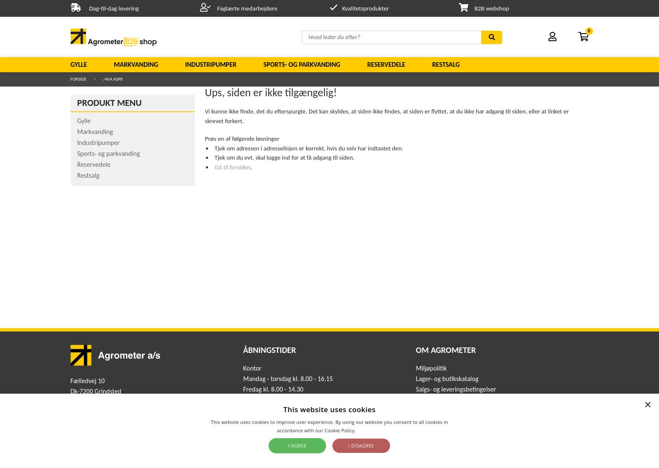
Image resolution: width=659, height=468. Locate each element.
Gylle (79, 64)
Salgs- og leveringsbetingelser (456, 389)
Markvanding (136, 64)
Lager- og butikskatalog (447, 379)
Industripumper (210, 64)
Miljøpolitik (431, 368)
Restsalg (446, 64)
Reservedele (386, 64)
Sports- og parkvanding (302, 64)
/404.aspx (113, 79)
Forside (79, 79)
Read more (369, 430)
